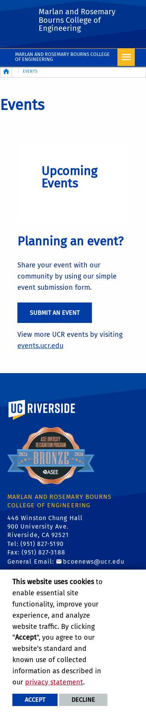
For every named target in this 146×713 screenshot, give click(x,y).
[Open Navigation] (126, 57)
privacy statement (54, 682)
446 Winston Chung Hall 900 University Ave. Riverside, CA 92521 (45, 526)
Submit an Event (55, 312)
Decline (83, 699)
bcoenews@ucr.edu (94, 561)
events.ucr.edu (40, 345)
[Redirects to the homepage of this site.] (6, 72)
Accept (35, 699)
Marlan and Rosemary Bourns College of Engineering (62, 56)
